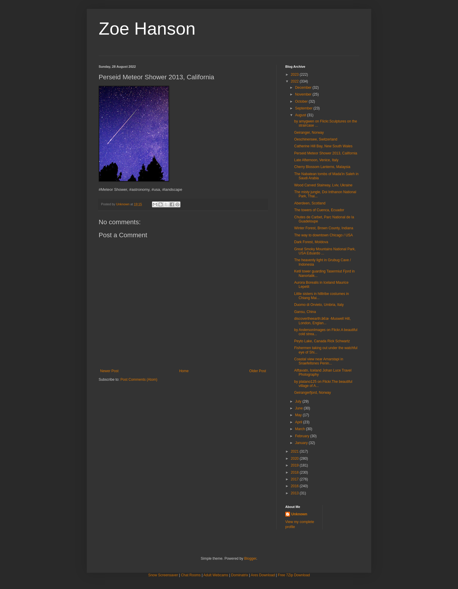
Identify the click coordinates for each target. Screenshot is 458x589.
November (304, 94)
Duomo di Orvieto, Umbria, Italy (319, 305)
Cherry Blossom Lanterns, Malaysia (322, 167)
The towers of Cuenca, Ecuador (319, 210)
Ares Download (263, 575)
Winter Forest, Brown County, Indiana (323, 228)
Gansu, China (305, 312)
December (304, 87)
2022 (295, 81)
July (298, 401)
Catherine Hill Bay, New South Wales (323, 146)
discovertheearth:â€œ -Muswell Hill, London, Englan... (322, 321)
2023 (295, 74)
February (302, 436)
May (299, 415)
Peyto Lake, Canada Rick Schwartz (322, 341)
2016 (295, 486)
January (302, 443)
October (302, 101)
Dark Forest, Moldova (311, 242)
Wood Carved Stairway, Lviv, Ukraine (323, 185)
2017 (295, 479)
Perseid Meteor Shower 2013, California (325, 153)
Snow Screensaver (163, 575)
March (300, 429)
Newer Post (109, 371)
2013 (295, 493)
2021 (295, 451)
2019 (295, 465)
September (304, 108)
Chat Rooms (191, 575)
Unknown (299, 514)
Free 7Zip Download (294, 575)
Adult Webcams (216, 575)
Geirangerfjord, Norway (312, 392)
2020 (295, 458)
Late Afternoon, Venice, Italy (316, 160)
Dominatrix (239, 575)
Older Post (257, 371)
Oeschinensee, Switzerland (315, 139)
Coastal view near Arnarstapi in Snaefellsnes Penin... (318, 361)
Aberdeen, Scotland (309, 203)
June (299, 408)
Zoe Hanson (147, 28)
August (301, 115)
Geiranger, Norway (309, 132)
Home (184, 371)
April (299, 422)
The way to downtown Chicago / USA (323, 235)
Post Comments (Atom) (138, 379)
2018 (295, 472)
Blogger (250, 558)
